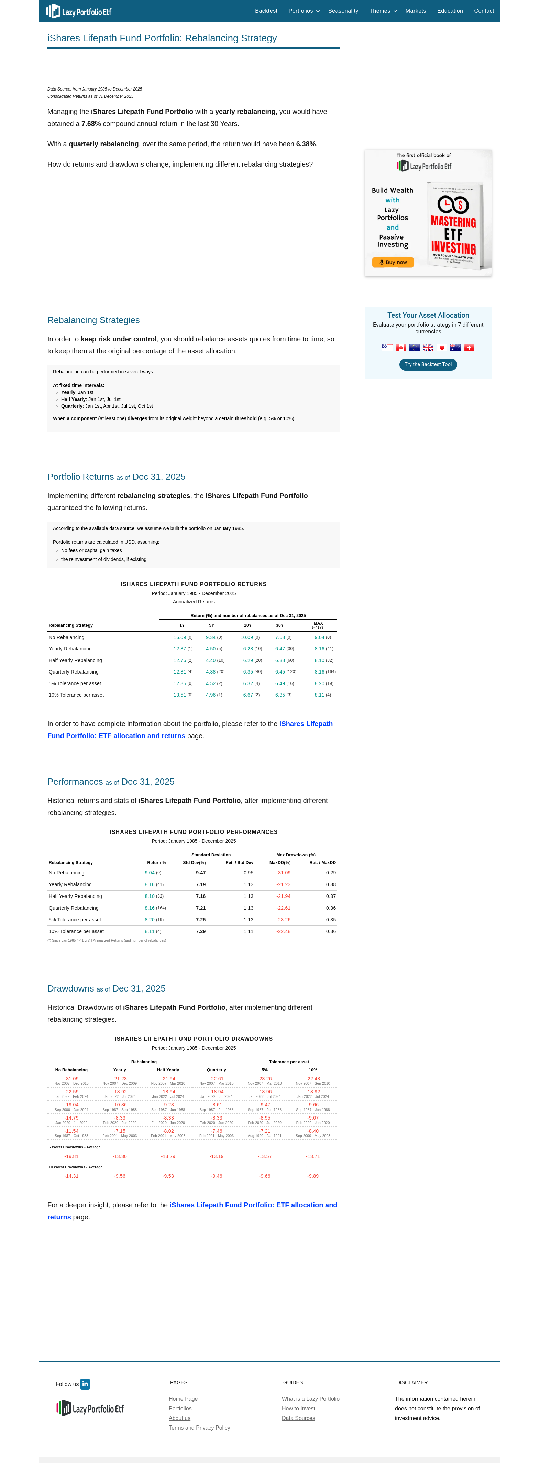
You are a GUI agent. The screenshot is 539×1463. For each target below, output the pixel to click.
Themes (383, 11)
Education (450, 11)
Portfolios (304, 11)
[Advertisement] (194, 70)
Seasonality (343, 11)
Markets (416, 11)
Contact (484, 11)
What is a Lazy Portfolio (311, 1399)
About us (179, 1418)
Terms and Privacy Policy (199, 1428)
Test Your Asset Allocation (428, 315)
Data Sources (298, 1418)
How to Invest (298, 1408)
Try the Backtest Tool (428, 365)
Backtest (266, 11)
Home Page (183, 1399)
